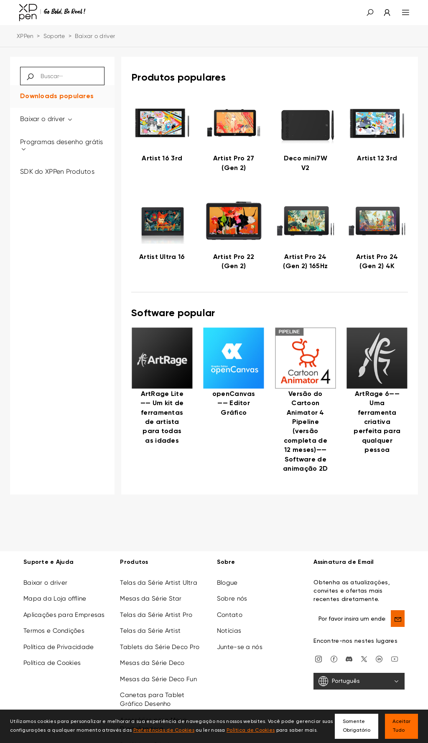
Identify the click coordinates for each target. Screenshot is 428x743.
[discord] (349, 658)
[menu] (400, 12)
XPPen (25, 36)
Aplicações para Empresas (64, 615)
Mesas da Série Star (150, 598)
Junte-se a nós (239, 647)
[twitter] (364, 658)
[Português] (359, 681)
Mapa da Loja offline (55, 598)
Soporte (54, 36)
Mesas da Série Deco (152, 663)
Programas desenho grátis (61, 145)
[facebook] (334, 658)
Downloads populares (57, 96)
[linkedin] (379, 658)
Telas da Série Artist (150, 630)
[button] (370, 12)
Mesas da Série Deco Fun (158, 679)
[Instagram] (318, 658)
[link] (162, 136)
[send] (398, 618)
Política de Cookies (52, 663)
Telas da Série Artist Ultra (158, 582)
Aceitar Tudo (401, 726)
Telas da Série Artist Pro (156, 615)
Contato (229, 615)
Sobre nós (232, 598)
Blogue (227, 582)
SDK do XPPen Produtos (57, 171)
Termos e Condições (53, 630)
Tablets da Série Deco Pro (159, 647)
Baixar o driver (47, 119)
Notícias (229, 630)
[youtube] (395, 658)
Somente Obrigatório (356, 726)
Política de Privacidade (58, 647)
